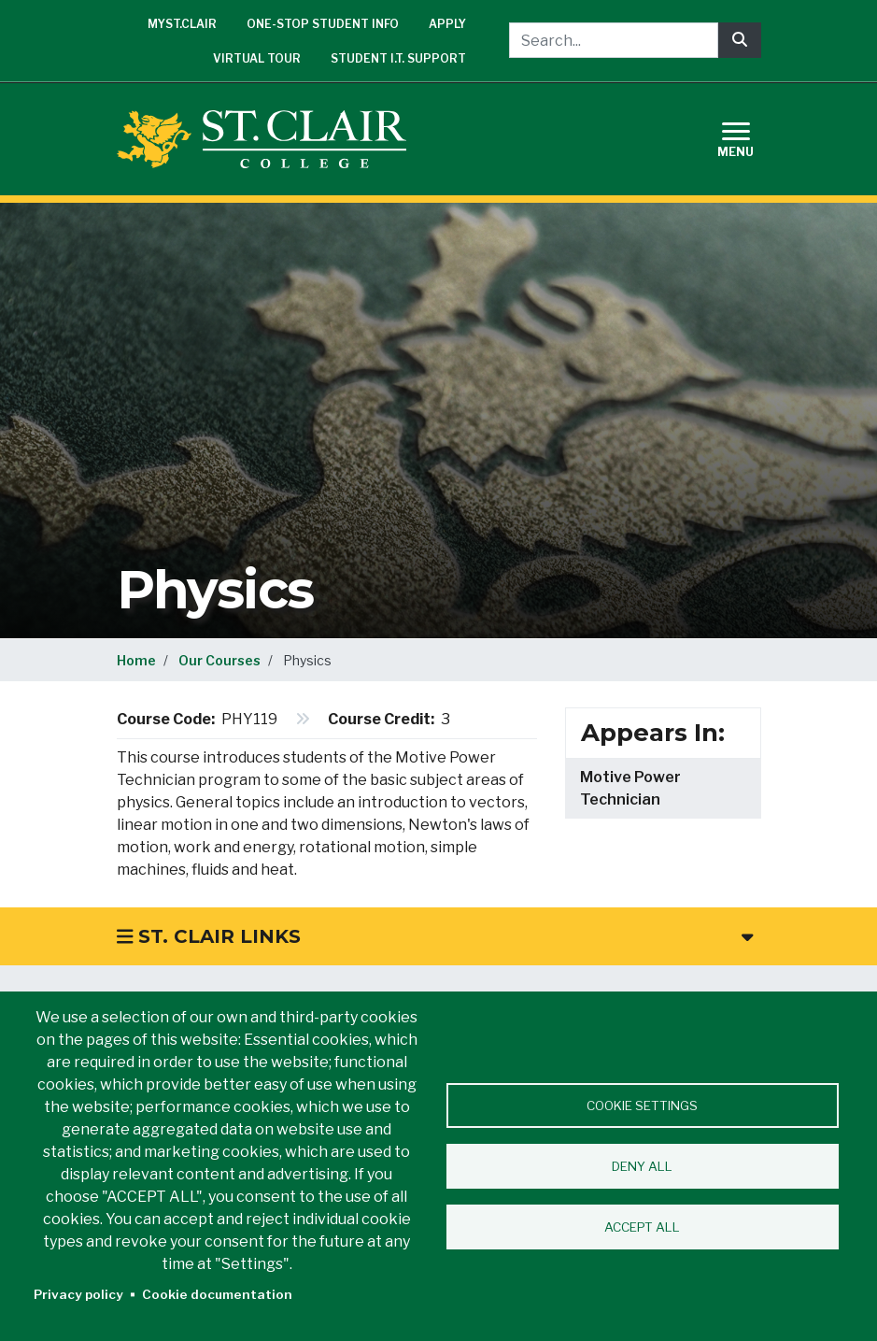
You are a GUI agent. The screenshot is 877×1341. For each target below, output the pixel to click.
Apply (447, 24)
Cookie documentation (217, 1294)
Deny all (642, 1166)
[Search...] (613, 40)
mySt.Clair (182, 24)
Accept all (642, 1227)
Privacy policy (78, 1294)
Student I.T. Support (398, 58)
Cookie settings (642, 1105)
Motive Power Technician (630, 788)
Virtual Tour (257, 58)
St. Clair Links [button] (435, 936)
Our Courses (219, 660)
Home (136, 660)
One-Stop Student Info (323, 24)
